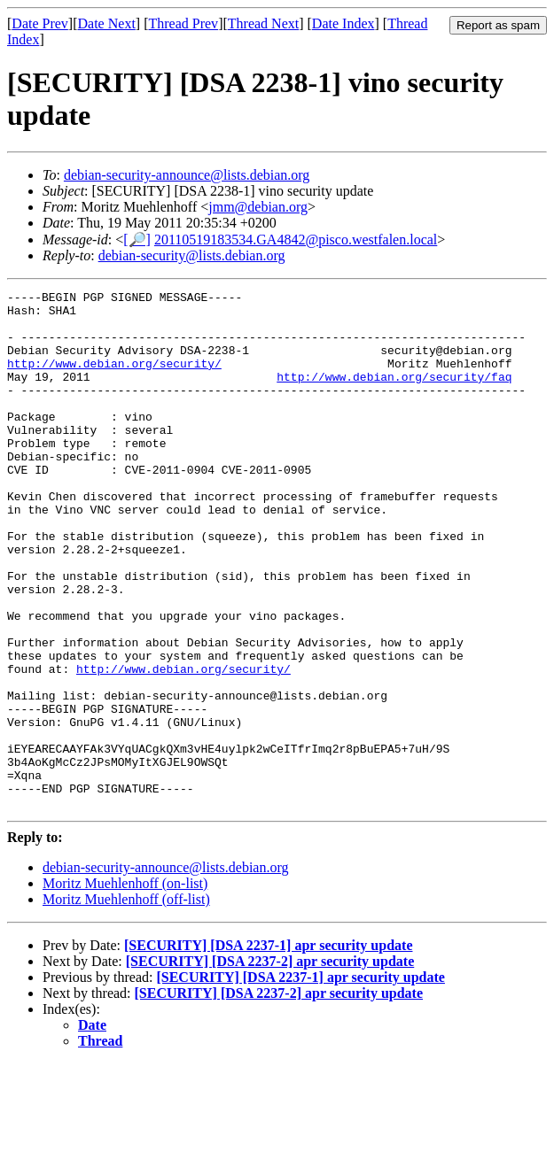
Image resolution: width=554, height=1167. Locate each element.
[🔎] (137, 239)
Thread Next (263, 23)
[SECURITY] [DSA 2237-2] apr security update (270, 1064)
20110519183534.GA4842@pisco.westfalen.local (295, 239)
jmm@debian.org (258, 206)
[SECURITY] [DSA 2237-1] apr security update (268, 1048)
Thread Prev (183, 23)
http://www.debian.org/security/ (114, 379)
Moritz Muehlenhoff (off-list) (126, 1002)
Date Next (107, 23)
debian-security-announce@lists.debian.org (186, 174)
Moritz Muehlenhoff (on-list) (125, 986)
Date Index (343, 23)
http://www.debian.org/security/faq (394, 395)
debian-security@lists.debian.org (191, 255)
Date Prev (40, 23)
